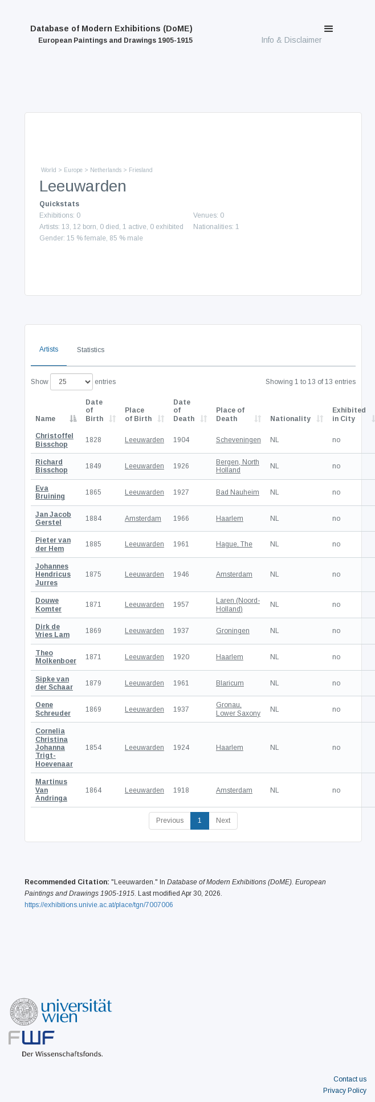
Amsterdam (143, 519)
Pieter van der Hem (53, 544)
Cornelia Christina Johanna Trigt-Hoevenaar (54, 747)
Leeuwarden (144, 440)
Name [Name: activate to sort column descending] (45, 419)
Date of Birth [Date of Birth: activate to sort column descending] (94, 410)
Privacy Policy (344, 1091)
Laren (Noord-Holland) (238, 605)
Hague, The (234, 544)
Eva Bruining (50, 492)
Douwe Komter (48, 605)
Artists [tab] (48, 349)
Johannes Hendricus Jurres (53, 574)
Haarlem (229, 519)
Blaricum (230, 683)
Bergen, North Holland (237, 466)
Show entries (73, 381)
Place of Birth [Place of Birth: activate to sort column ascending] (138, 414)
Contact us (349, 1079)
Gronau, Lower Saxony (238, 709)
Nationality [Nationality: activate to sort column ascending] (290, 419)
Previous (170, 821)
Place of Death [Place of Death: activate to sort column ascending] (230, 414)
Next (223, 821)
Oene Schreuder (53, 709)
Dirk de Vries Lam (52, 631)
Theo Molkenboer (55, 657)
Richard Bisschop (51, 466)
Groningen (233, 631)
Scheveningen (238, 440)
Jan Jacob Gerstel (53, 518)
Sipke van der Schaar (54, 683)
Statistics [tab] (90, 350)
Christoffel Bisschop (54, 440)
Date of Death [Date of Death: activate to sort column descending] (183, 410)
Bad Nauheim (237, 492)
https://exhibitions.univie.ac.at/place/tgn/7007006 (99, 905)
